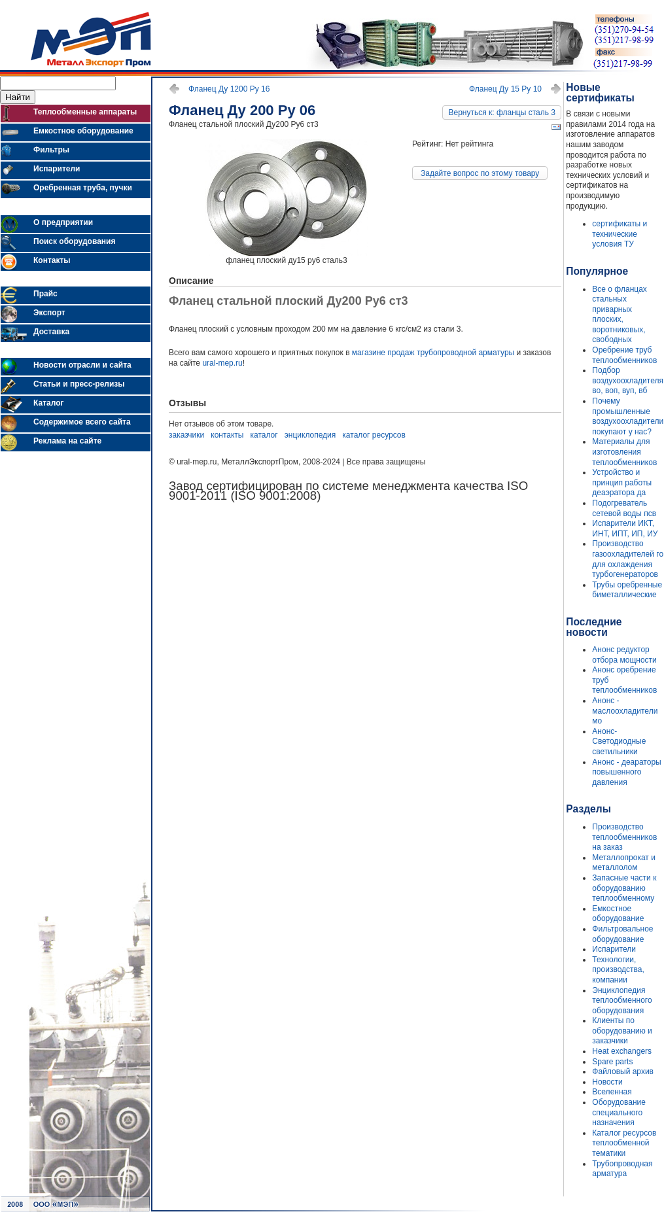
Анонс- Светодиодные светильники (619, 741)
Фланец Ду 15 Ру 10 (505, 89)
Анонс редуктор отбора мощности (624, 655)
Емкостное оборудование (618, 914)
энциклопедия (310, 435)
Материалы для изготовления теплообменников (624, 451)
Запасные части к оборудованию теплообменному (624, 888)
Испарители (614, 949)
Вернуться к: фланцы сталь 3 (501, 112)
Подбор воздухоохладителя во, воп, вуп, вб (627, 380)
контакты (227, 435)
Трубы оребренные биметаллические (627, 590)
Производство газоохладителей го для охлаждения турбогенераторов (627, 559)
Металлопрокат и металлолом (623, 863)
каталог (264, 435)
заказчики (186, 435)
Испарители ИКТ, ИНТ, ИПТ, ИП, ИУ (624, 528)
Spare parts (612, 1061)
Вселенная (611, 1091)
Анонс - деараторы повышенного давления (626, 772)
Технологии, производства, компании (618, 969)
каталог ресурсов (374, 435)
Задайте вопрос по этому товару (480, 173)
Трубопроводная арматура (622, 1169)
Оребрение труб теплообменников (624, 355)
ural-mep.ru (222, 363)
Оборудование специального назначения (619, 1112)
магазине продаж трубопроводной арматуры (433, 352)
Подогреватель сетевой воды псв (624, 508)
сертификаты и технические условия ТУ (619, 234)
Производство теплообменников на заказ (624, 837)
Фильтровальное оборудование (622, 934)
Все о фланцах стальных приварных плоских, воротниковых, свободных (619, 315)
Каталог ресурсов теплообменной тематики (624, 1143)
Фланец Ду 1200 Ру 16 (229, 89)
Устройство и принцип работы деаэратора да (622, 482)
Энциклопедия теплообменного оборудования (622, 1000)
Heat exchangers (622, 1051)
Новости (607, 1082)
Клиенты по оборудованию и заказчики (622, 1030)
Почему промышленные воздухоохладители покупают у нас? (627, 416)
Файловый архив (623, 1071)
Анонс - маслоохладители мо (624, 710)
